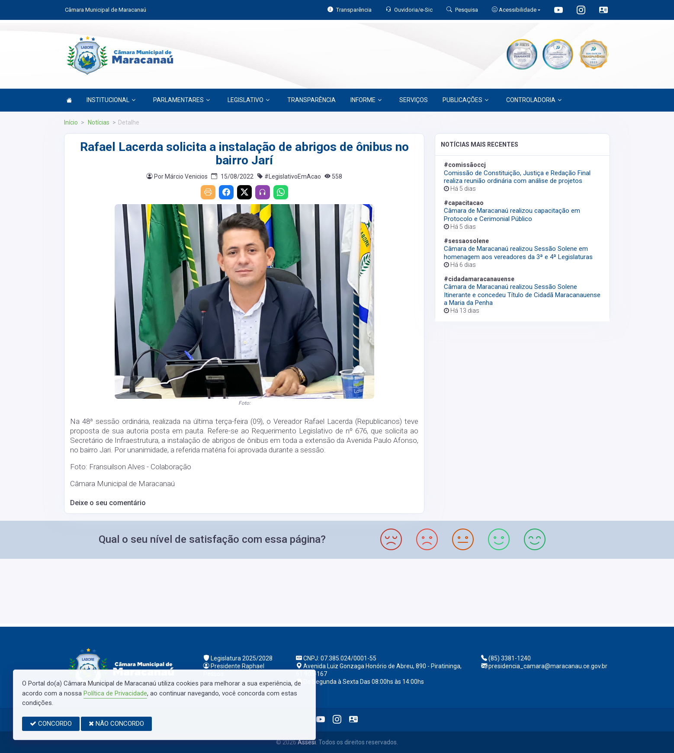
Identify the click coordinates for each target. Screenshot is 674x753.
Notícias (98, 122)
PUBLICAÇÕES (465, 100)
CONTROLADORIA (534, 100)
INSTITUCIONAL (111, 100)
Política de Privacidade (115, 693)
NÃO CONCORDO (116, 723)
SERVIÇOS (413, 99)
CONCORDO (51, 723)
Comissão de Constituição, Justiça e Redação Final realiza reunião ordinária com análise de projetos (517, 177)
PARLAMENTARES (181, 100)
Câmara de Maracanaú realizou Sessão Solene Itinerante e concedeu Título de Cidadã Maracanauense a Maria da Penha (522, 294)
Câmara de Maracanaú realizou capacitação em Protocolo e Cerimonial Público (512, 214)
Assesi (307, 742)
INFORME (366, 100)
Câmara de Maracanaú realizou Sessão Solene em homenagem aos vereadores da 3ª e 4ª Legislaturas (518, 252)
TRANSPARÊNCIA (311, 99)
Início (71, 122)
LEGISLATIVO (249, 100)
